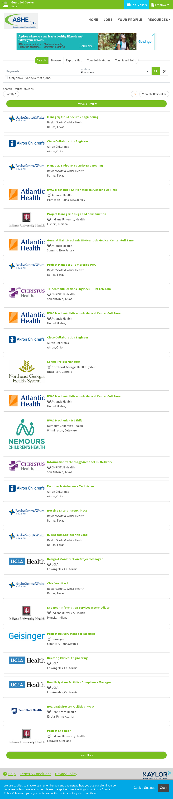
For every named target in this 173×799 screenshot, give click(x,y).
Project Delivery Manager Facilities (71, 634)
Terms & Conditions (35, 773)
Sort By (10, 94)
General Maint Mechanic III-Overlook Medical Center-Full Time (90, 240)
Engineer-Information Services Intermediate (78, 607)
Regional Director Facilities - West (70, 706)
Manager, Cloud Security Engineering (73, 117)
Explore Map (74, 60)
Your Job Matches (98, 60)
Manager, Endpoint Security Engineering (75, 165)
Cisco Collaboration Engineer (67, 141)
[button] (164, 71)
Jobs (108, 19)
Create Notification (154, 94)
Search (41, 60)
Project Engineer (59, 731)
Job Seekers (137, 4)
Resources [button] (158, 19)
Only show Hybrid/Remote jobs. (30, 78)
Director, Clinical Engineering (67, 658)
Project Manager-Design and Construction (76, 214)
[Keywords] (41, 71)
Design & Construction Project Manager (75, 559)
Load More (86, 755)
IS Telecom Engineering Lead (67, 535)
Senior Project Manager (63, 361)
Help (9, 773)
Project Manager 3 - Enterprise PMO (71, 264)
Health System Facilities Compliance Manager (79, 682)
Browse (56, 60)
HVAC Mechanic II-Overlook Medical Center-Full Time (84, 313)
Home (93, 19)
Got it (163, 787)
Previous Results (86, 104)
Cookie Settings (144, 787)
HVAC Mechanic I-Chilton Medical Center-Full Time (82, 190)
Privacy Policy (66, 773)
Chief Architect (57, 583)
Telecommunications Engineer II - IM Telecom (79, 289)
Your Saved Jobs (125, 60)
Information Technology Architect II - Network (79, 462)
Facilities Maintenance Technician (70, 486)
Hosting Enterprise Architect (67, 510)
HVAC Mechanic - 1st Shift (64, 420)
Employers (160, 4)
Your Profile (130, 19)
